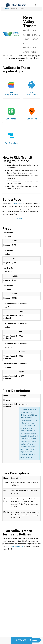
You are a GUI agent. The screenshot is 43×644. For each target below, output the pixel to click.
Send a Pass (16, 204)
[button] (35, 5)
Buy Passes (22, 640)
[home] (15, 5)
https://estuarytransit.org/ (15, 546)
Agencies (5, 9)
